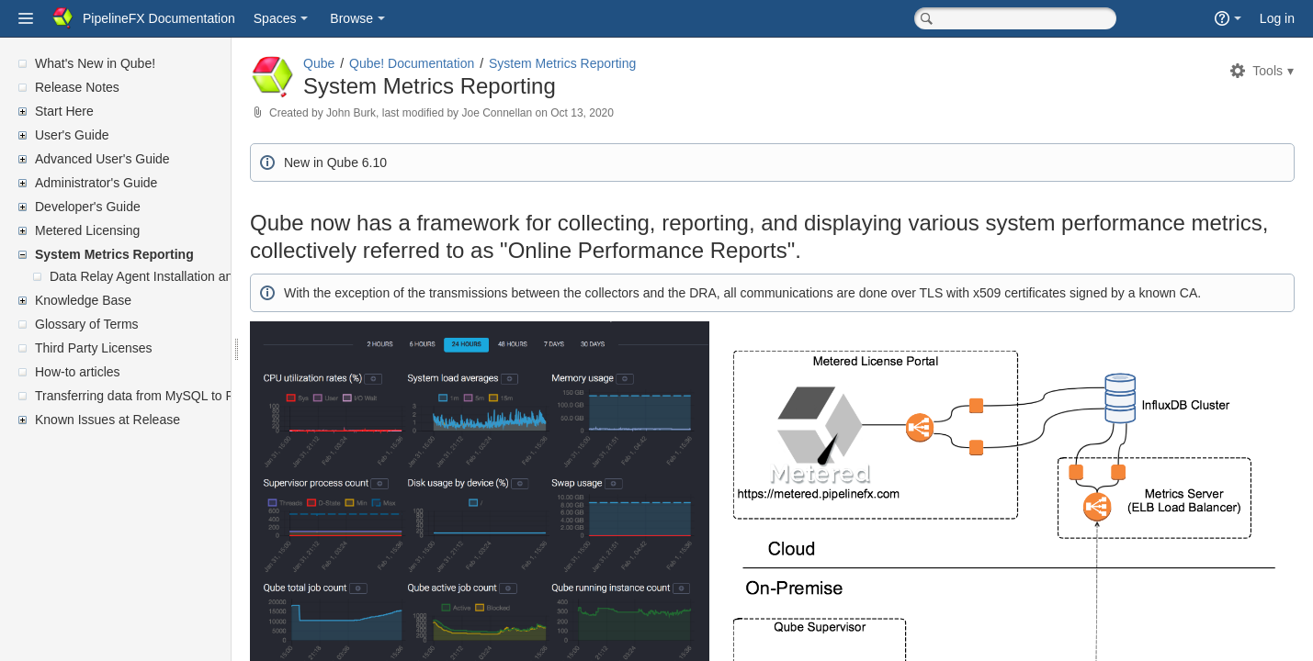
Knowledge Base (83, 300)
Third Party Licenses (94, 348)
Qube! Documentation (455, 63)
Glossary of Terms (87, 324)
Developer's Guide (88, 206)
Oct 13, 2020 (626, 112)
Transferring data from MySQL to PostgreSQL (165, 395)
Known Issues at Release (107, 419)
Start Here (64, 111)
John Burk (395, 112)
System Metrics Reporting (114, 254)
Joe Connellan (540, 112)
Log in (1277, 18)
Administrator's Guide (96, 182)
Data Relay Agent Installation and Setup (163, 276)
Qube (363, 63)
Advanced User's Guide (102, 158)
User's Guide (71, 135)
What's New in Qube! (95, 63)
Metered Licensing (87, 230)
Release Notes (77, 87)
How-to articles (77, 371)
